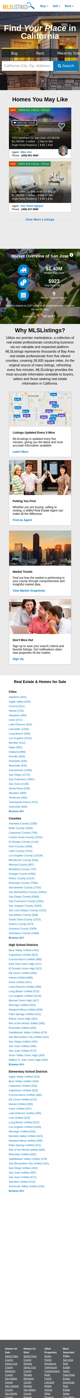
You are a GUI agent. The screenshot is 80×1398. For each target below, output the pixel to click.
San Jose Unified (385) (22, 1046)
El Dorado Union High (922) (25, 968)
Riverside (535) (18, 765)
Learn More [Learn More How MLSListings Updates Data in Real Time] (20, 451)
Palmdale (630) (18, 761)
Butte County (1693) (21, 828)
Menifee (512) (17, 742)
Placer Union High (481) (23, 1018)
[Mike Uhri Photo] (63, 149)
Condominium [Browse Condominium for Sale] (52, 1371)
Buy (43, 6)
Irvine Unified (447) (20, 982)
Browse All (16, 811)
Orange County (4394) (22, 873)
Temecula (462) (18, 797)
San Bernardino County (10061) (28, 892)
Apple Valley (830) (20, 701)
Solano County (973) (21, 924)
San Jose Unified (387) (22, 1172)
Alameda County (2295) (23, 823)
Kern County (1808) (20, 846)
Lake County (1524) (20, 850)
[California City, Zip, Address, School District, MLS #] (27, 66)
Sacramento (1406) (20, 770)
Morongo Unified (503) (22, 1005)
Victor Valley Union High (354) (27, 1055)
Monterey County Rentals (28, 1382)
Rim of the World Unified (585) (27, 1023)
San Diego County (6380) (24, 896)
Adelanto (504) (17, 697)
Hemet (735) (16, 710)
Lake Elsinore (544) (20, 724)
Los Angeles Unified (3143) (25, 995)
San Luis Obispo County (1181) (27, 910)
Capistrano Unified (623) (23, 954)
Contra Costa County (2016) (26, 837)
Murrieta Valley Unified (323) (26, 1136)
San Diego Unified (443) (23, 1041)
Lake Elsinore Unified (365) (25, 1113)
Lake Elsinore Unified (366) (25, 986)
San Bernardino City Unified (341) (29, 1037)
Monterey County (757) (22, 869)
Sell (55, 6)
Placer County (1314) (21, 878)
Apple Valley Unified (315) (24, 1076)
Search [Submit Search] (66, 66)
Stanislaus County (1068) (24, 933)
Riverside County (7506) (23, 882)
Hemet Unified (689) (21, 977)
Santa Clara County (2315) (25, 919)
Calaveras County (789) (23, 832)
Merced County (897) (21, 864)
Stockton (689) (17, 793)
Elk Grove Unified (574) (23, 1099)
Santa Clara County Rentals (30, 1360)
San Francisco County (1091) (26, 901)
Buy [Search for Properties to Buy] (14, 53)
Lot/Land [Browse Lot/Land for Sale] (49, 1382)
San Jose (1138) (18, 783)
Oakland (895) (17, 751)
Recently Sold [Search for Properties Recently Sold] (67, 53)
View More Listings (40, 219)
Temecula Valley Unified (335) (26, 1186)
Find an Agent (22, 520)
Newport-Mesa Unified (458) (26, 1009)
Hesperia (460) (18, 715)
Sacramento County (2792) (25, 887)
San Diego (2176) (19, 774)
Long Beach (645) (19, 733)
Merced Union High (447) (24, 1000)
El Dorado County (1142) (24, 841)
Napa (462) (15, 747)
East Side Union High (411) (25, 963)
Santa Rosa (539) (19, 788)
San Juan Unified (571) (22, 1177)
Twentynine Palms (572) (23, 802)
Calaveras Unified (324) (23, 1085)
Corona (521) (17, 706)
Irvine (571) (15, 719)
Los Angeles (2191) (20, 738)
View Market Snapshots (29, 590)
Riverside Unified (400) (22, 1027)
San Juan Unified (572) (22, 1050)
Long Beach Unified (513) (24, 991)
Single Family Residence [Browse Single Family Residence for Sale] (50, 1360)
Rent (68, 6)
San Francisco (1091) (21, 779)
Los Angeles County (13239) (26, 855)
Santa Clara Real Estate (69, 1375)
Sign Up (18, 659)
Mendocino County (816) (23, 860)
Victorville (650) (18, 806)
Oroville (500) (17, 756)
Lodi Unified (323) (19, 1117)
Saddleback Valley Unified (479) (28, 1032)
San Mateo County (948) (23, 914)
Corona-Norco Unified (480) (25, 959)
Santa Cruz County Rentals (29, 1371)
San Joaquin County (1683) (25, 905)
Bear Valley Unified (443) (24, 950)
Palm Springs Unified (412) (25, 1014)
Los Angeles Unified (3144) (25, 1126)
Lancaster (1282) (19, 729)
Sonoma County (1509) (23, 928)
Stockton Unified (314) (22, 1181)
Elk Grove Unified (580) (23, 973)
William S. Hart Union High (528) (28, 1059)
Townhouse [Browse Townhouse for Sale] (50, 1367)
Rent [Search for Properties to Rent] (40, 53)
